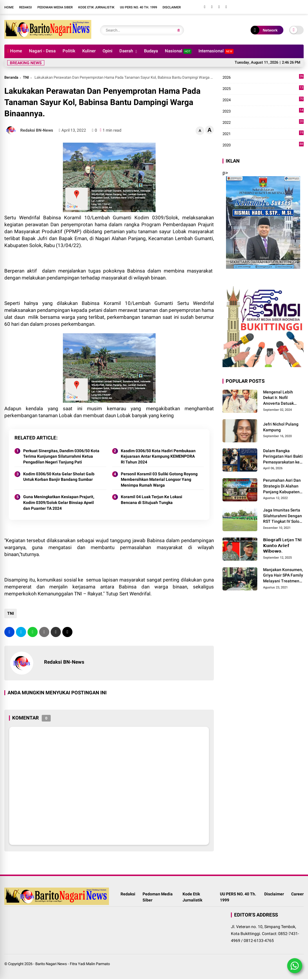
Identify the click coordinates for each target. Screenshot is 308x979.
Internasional (216, 51)
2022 (263, 122)
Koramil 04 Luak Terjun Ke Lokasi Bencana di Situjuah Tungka (151, 499)
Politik (69, 51)
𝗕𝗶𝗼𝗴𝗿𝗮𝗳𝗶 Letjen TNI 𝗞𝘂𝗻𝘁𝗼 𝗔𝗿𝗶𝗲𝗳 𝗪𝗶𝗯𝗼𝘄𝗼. (282, 545)
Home (9, 7)
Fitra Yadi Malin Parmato (90, 964)
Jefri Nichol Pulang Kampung (280, 427)
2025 (263, 88)
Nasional (178, 51)
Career (297, 894)
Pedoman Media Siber (55, 7)
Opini (107, 51)
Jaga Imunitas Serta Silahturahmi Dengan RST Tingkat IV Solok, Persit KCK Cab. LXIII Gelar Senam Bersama (282, 516)
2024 (263, 100)
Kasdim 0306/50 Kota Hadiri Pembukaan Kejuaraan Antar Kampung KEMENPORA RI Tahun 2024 (158, 456)
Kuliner (89, 51)
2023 (263, 111)
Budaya (151, 51)
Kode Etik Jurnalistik (96, 7)
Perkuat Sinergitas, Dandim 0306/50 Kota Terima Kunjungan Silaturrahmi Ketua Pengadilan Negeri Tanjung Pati (61, 456)
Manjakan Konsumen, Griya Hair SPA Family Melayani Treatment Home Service (283, 575)
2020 (263, 145)
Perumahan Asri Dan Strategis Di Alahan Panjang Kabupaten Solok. (282, 486)
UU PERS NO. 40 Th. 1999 (138, 7)
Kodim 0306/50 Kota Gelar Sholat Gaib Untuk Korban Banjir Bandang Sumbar (58, 477)
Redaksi (25, 7)
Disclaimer (172, 7)
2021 (263, 133)
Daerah (126, 51)
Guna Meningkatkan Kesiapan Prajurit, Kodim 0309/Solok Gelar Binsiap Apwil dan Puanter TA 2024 (58, 502)
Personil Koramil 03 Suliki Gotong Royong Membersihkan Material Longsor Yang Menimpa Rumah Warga (159, 479)
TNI (26, 77)
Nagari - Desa (42, 51)
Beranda (11, 77)
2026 (263, 77)
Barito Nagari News (51, 964)
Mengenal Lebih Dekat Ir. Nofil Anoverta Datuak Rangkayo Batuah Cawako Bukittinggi (281, 398)
